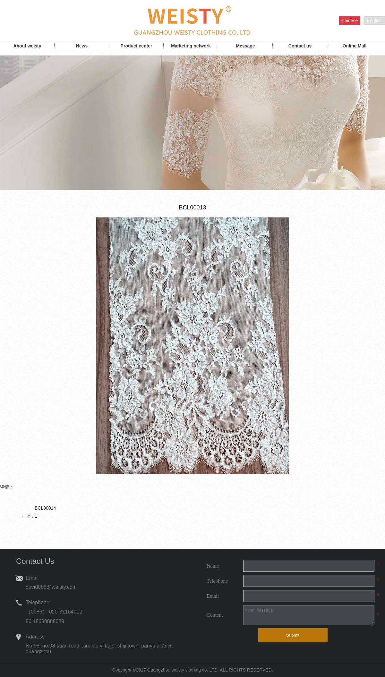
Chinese (349, 20)
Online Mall (355, 45)
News (82, 45)
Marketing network (191, 45)
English (374, 20)
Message (245, 45)
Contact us (300, 45)
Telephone (217, 581)
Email (213, 596)
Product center (136, 45)
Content (215, 615)
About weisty (27, 45)
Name (213, 566)
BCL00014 (45, 508)
